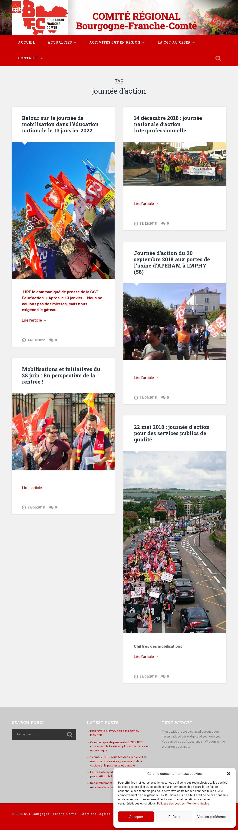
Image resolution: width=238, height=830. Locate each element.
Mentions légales (198, 803)
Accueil (26, 42)
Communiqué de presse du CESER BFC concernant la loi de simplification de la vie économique (119, 745)
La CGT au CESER (174, 42)
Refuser (175, 817)
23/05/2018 (148, 676)
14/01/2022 (36, 340)
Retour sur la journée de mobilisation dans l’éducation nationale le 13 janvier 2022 (60, 124)
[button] (228, 773)
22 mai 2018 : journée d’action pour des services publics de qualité (172, 433)
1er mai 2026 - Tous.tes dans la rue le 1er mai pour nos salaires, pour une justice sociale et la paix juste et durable (118, 760)
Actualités (60, 42)
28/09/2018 (148, 397)
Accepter (136, 817)
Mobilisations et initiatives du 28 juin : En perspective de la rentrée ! (61, 375)
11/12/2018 (148, 224)
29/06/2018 (36, 508)
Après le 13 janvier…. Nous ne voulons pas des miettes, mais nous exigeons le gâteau (62, 304)
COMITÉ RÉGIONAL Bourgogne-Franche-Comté (136, 21)
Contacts (28, 58)
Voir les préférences (212, 817)
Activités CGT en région (114, 42)
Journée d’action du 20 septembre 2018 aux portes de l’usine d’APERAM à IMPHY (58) (172, 262)
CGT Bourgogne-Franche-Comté (50, 813)
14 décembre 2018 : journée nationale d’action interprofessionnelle (168, 124)
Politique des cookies (171, 803)
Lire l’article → (34, 320)
